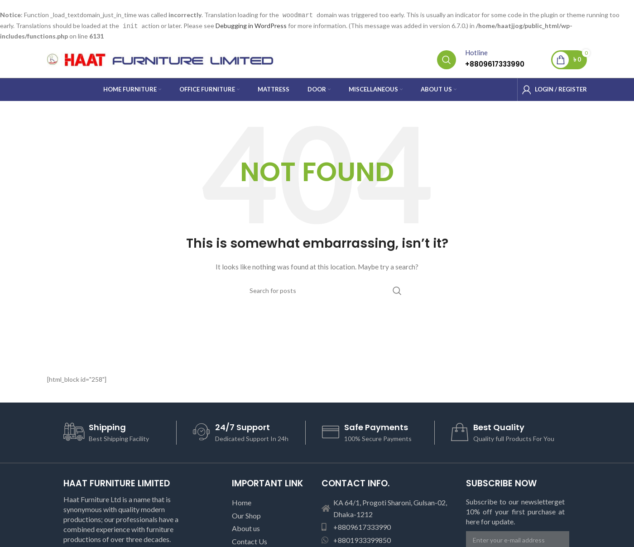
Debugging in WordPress (251, 25)
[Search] (446, 59)
